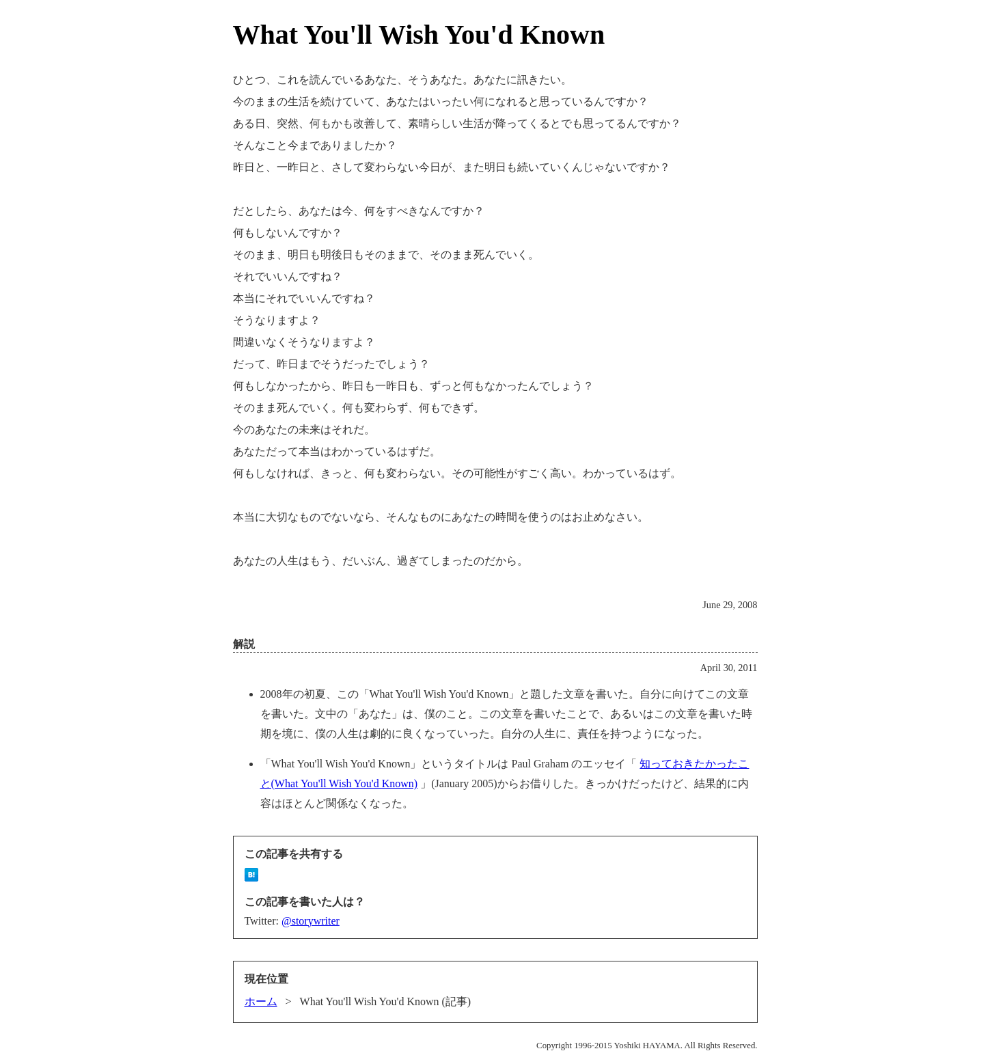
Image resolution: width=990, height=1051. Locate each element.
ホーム (261, 1001)
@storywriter (310, 921)
